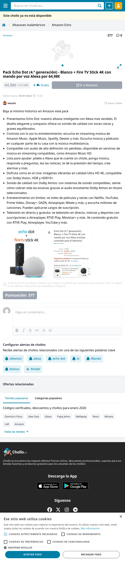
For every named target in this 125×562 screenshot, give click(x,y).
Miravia (109, 416)
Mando (93, 358)
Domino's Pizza (13, 416)
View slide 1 (62, 65)
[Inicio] (4, 25)
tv (76, 358)
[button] (62, 547)
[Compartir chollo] (109, 5)
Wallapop (81, 416)
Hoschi (12, 103)
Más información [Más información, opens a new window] (90, 528)
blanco (12, 369)
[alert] (62, 537)
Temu (95, 416)
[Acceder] (118, 5)
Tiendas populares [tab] (16, 398)
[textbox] (67, 316)
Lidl (7, 424)
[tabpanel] (62, 419)
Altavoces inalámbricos (28, 25)
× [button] (120, 516)
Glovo (48, 416)
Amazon (7, 35)
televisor (13, 358)
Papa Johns (63, 416)
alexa (35, 358)
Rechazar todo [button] (91, 554)
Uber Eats (33, 416)
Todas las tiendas (16, 431)
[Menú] (5, 5)
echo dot (56, 358)
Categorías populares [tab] (48, 398)
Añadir (33, 369)
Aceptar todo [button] (32, 554)
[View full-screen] (119, 66)
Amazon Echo (61, 25)
